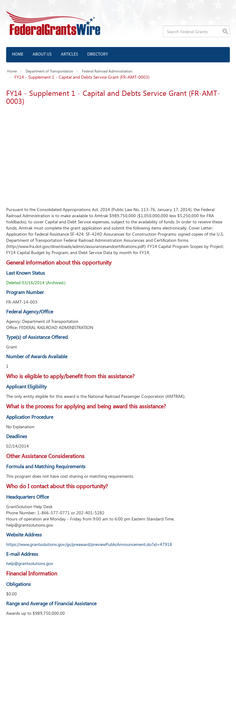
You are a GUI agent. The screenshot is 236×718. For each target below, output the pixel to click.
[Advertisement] (118, 154)
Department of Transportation (49, 71)
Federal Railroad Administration (107, 71)
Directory (97, 54)
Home (17, 54)
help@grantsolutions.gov (29, 563)
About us (42, 54)
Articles (69, 54)
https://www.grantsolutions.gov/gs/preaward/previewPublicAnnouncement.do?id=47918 (89, 544)
